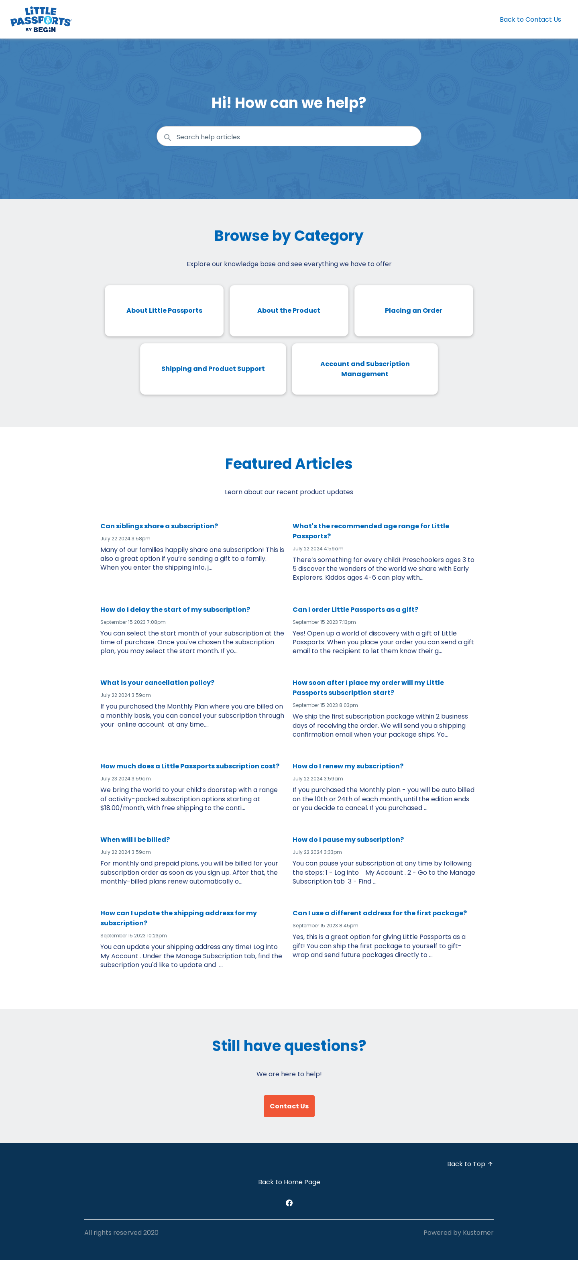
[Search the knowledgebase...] (289, 136)
